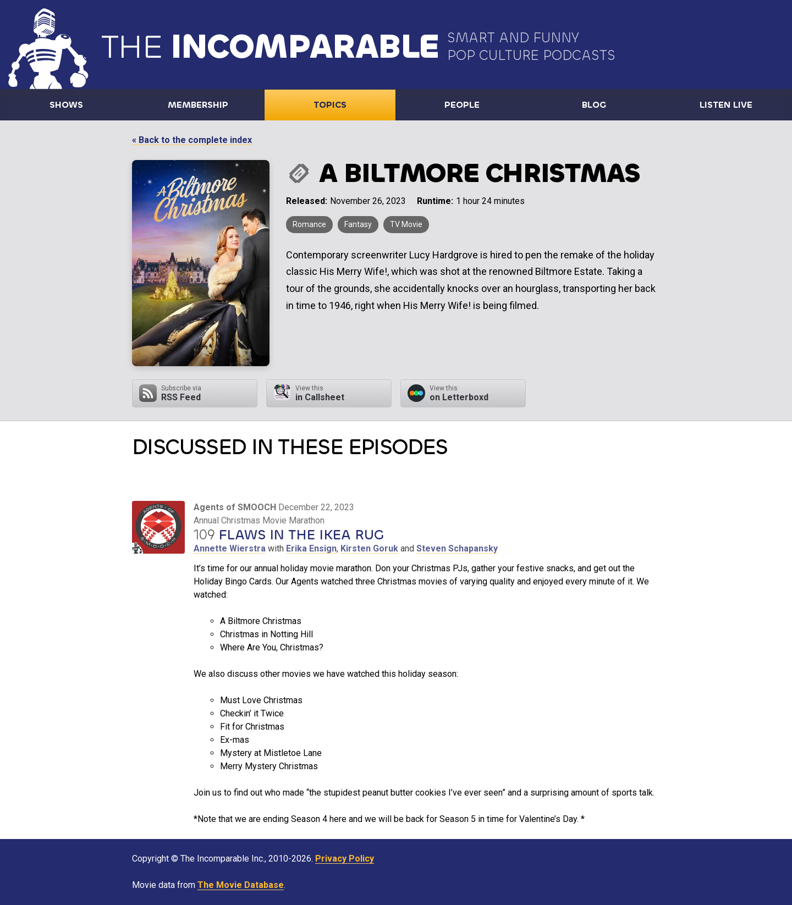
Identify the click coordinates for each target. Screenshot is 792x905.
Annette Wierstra (230, 548)
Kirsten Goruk (369, 548)
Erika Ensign (311, 548)
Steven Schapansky (457, 548)
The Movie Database (240, 885)
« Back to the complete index (192, 140)
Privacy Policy (344, 858)
